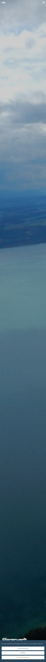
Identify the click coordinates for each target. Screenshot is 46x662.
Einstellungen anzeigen (23, 657)
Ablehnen (23, 653)
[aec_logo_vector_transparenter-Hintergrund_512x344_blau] (3, 2)
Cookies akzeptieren (23, 648)
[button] (44, 3)
